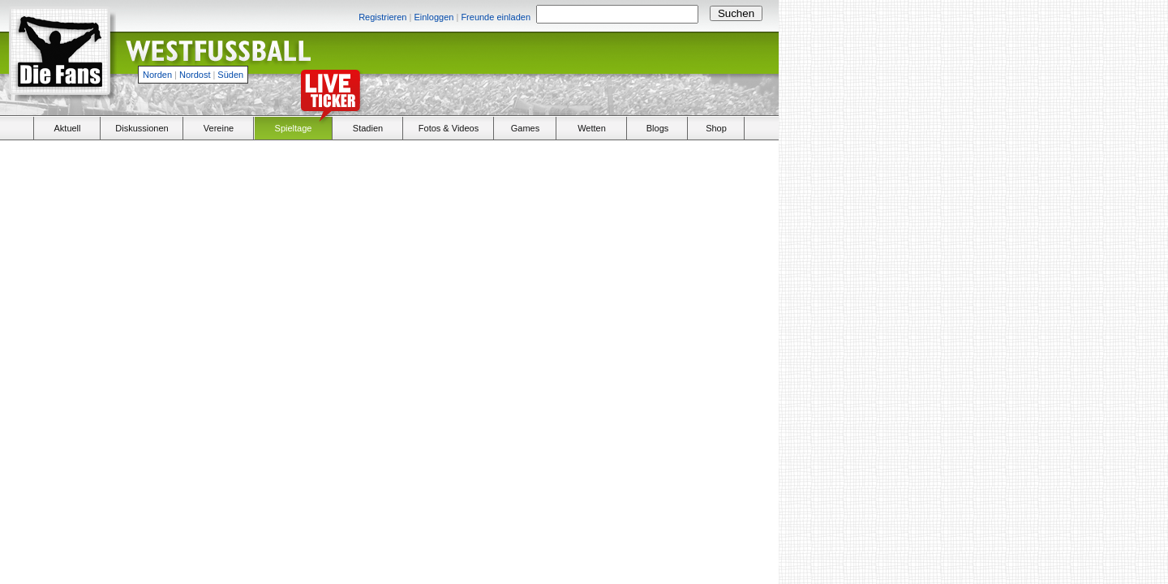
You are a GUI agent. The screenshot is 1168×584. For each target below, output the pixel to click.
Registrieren (382, 17)
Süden (230, 74)
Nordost (195, 74)
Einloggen (433, 17)
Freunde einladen (495, 17)
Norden (157, 74)
